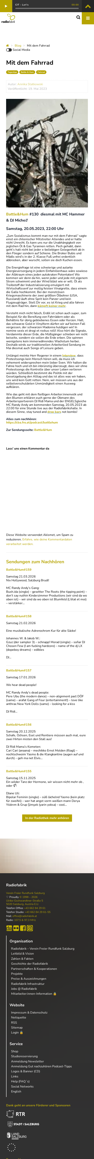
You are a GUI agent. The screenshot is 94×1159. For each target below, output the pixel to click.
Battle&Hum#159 (19, 570)
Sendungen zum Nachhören (35, 562)
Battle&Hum (17, 214)
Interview (69, 355)
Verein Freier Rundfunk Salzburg (25, 893)
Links (14, 1076)
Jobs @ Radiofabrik (24, 989)
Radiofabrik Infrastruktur (28, 984)
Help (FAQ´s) (20, 1081)
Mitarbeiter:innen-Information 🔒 (34, 994)
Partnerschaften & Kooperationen (34, 969)
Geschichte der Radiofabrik (29, 964)
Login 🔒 (17, 1032)
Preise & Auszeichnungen (28, 979)
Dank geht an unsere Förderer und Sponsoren (38, 1105)
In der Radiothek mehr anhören (47, 818)
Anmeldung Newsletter (27, 1061)
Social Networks (22, 1086)
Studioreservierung (24, 1056)
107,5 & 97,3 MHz (25, 920)
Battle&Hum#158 (19, 616)
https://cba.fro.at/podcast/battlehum (32, 422)
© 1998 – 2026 (28, 897)
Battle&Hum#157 (19, 670)
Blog (18, 46)
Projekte (17, 974)
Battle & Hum (27, 72)
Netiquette (18, 1017)
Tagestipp (12, 72)
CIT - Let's (22, 4)
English (16, 1091)
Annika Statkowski (30, 84)
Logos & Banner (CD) (25, 1071)
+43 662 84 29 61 (34, 908)
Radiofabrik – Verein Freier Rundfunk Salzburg (42, 949)
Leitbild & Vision (22, 954)
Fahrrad (41, 72)
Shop (14, 1051)
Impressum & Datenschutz (29, 1012)
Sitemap (17, 1028)
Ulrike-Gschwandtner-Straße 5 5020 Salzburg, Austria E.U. (24, 902)
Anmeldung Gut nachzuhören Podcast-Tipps (41, 1066)
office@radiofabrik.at (24, 916)
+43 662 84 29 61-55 (37, 912)
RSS (14, 1023)
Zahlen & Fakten (22, 959)
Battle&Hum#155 (19, 771)
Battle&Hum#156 (19, 725)
